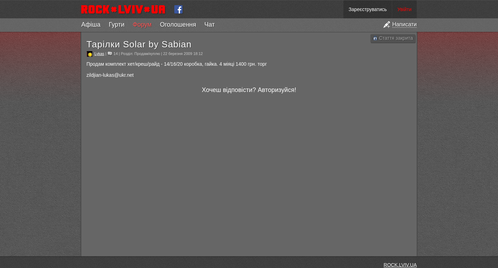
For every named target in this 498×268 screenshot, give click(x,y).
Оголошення (178, 24)
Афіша (90, 24)
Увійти (404, 9)
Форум (142, 24)
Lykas (99, 54)
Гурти (116, 24)
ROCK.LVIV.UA (400, 265)
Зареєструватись (368, 9)
